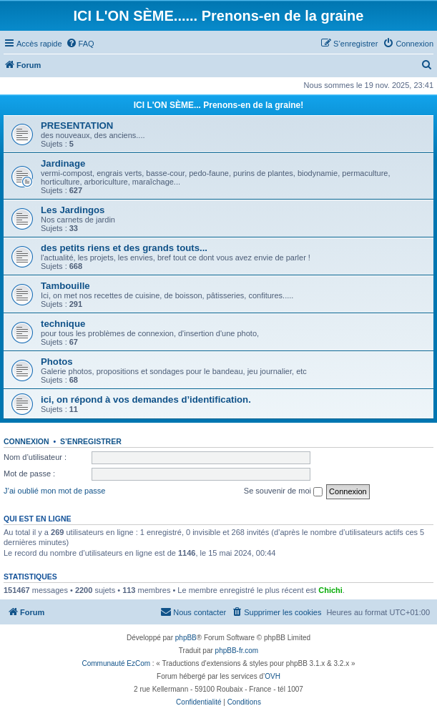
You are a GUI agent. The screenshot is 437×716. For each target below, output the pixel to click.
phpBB (186, 638)
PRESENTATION (77, 125)
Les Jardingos (72, 210)
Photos (57, 361)
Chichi (330, 590)
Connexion (26, 441)
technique (63, 323)
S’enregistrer (91, 441)
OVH (272, 676)
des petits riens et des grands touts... (124, 247)
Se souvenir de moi (283, 491)
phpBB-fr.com (237, 650)
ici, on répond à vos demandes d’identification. (146, 399)
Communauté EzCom (116, 663)
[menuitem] (80, 43)
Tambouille (65, 285)
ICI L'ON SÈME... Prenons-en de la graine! (219, 105)
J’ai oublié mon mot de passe (54, 490)
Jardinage (63, 163)
